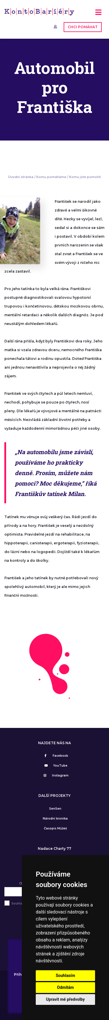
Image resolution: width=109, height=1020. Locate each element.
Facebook (55, 756)
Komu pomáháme (51, 177)
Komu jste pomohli (85, 177)
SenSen (55, 809)
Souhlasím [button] (65, 975)
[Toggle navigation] (98, 14)
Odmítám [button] (65, 987)
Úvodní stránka (20, 177)
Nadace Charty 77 (54, 849)
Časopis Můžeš (55, 828)
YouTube (55, 765)
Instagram (55, 775)
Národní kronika (55, 818)
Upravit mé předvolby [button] (65, 999)
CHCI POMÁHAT (83, 27)
